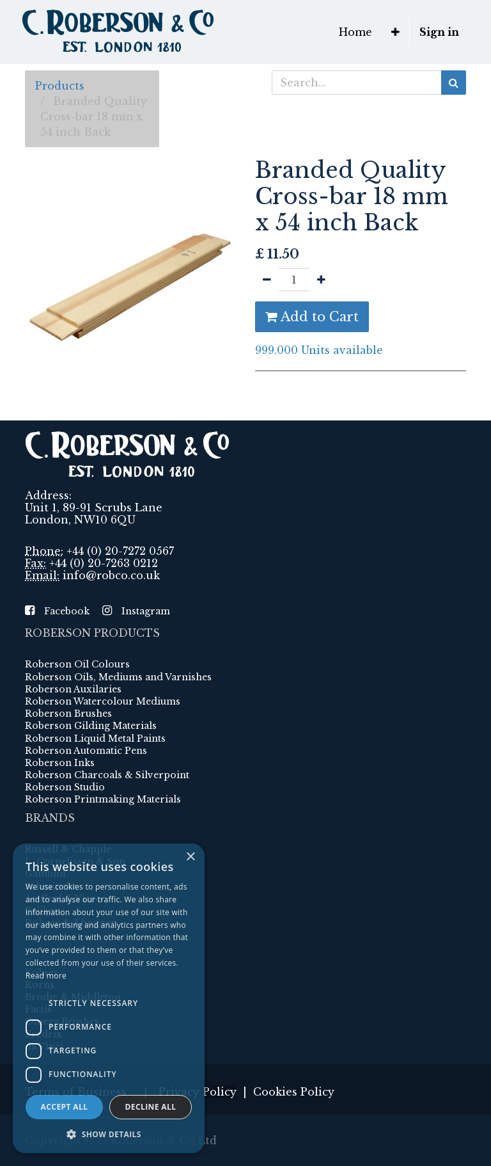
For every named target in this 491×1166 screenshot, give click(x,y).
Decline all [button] (150, 1106)
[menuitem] (355, 32)
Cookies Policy (293, 1091)
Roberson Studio (65, 787)
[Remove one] (267, 279)
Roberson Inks (60, 763)
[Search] (453, 82)
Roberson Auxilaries (73, 689)
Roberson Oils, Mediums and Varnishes (118, 677)
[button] (395, 32)
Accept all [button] (64, 1106)
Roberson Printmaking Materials (103, 799)
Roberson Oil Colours (77, 664)
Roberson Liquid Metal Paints (95, 738)
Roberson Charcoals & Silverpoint (107, 775)
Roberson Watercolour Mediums (102, 701)
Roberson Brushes (68, 713)
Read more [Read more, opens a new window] (46, 975)
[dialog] (109, 998)
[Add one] (321, 279)
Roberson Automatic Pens (86, 750)
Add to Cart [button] (312, 316)
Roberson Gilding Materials (91, 725)
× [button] (190, 857)
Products (59, 85)
